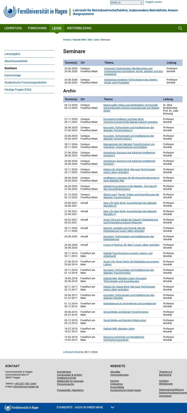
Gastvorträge (12, 75)
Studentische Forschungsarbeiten (25, 82)
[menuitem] (29, 53)
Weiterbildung (79, 28)
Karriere (114, 380)
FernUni (67, 40)
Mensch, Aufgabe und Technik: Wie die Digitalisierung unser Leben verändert (124, 229)
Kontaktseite (64, 371)
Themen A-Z (165, 371)
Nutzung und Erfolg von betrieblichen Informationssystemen (123, 338)
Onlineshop (116, 384)
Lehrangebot (12, 54)
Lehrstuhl (13, 28)
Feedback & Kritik (66, 377)
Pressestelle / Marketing (70, 390)
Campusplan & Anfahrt (69, 374)
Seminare (10, 68)
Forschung (37, 28)
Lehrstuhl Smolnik (73, 352)
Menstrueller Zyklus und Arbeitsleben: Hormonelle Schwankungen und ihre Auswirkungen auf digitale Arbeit (131, 108)
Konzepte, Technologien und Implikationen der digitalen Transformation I (128, 137)
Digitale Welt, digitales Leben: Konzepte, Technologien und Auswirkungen (125, 280)
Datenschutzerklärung (171, 389)
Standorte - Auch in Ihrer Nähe (85, 407)
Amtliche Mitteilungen (166, 382)
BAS (90, 40)
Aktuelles (115, 371)
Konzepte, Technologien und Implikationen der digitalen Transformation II (128, 129)
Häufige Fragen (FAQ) (18, 89)
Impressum (165, 395)
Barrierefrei (165, 374)
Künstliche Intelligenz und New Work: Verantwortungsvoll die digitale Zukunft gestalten (130, 120)
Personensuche (65, 384)
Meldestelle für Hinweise (70, 381)
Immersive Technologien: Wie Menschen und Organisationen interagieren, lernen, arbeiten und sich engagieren (133, 71)
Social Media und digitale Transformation (126, 311)
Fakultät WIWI (79, 40)
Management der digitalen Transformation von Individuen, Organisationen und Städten (129, 146)
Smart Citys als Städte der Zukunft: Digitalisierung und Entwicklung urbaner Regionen (130, 221)
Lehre (57, 28)
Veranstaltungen (119, 374)
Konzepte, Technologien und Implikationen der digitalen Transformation (128, 271)
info (15, 386)
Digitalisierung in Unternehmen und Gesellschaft (129, 303)
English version (154, 2)
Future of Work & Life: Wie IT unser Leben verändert (131, 244)
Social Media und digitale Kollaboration (124, 320)
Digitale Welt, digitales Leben (119, 328)
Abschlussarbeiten (16, 61)
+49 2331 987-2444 (25, 383)
